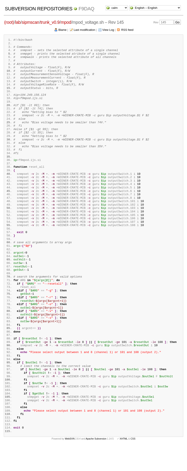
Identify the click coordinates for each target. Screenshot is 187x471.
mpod (66, 22)
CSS (132, 464)
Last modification (84, 29)
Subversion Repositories (38, 8)
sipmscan (30, 22)
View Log (108, 29)
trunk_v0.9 (50, 22)
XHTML (124, 464)
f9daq (86, 8)
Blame (62, 29)
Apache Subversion (96, 464)
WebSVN (70, 464)
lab (18, 22)
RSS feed (127, 29)
